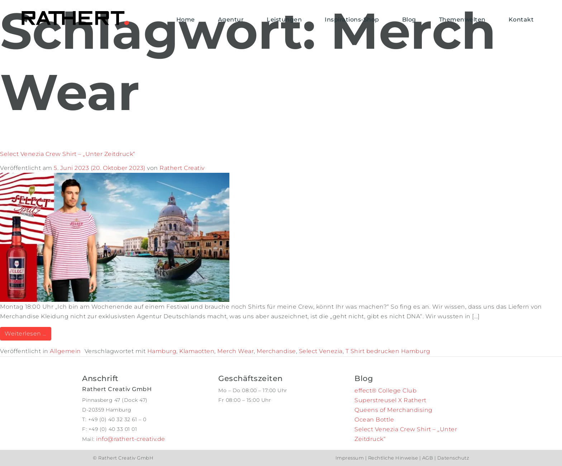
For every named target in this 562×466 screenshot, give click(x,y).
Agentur (231, 19)
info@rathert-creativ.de (130, 439)
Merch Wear (235, 351)
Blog (409, 19)
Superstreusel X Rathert (390, 400)
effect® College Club (385, 390)
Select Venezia (321, 351)
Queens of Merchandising (393, 409)
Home (185, 19)
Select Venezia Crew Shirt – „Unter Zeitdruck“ (67, 154)
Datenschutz (452, 458)
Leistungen (284, 19)
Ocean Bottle (374, 419)
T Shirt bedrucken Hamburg (388, 351)
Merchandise (276, 351)
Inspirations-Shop (352, 19)
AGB (427, 458)
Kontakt (521, 19)
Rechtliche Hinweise (393, 458)
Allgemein (65, 351)
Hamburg (162, 351)
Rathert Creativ (182, 168)
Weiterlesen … (28, 333)
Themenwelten (462, 19)
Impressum (350, 458)
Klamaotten (196, 351)
